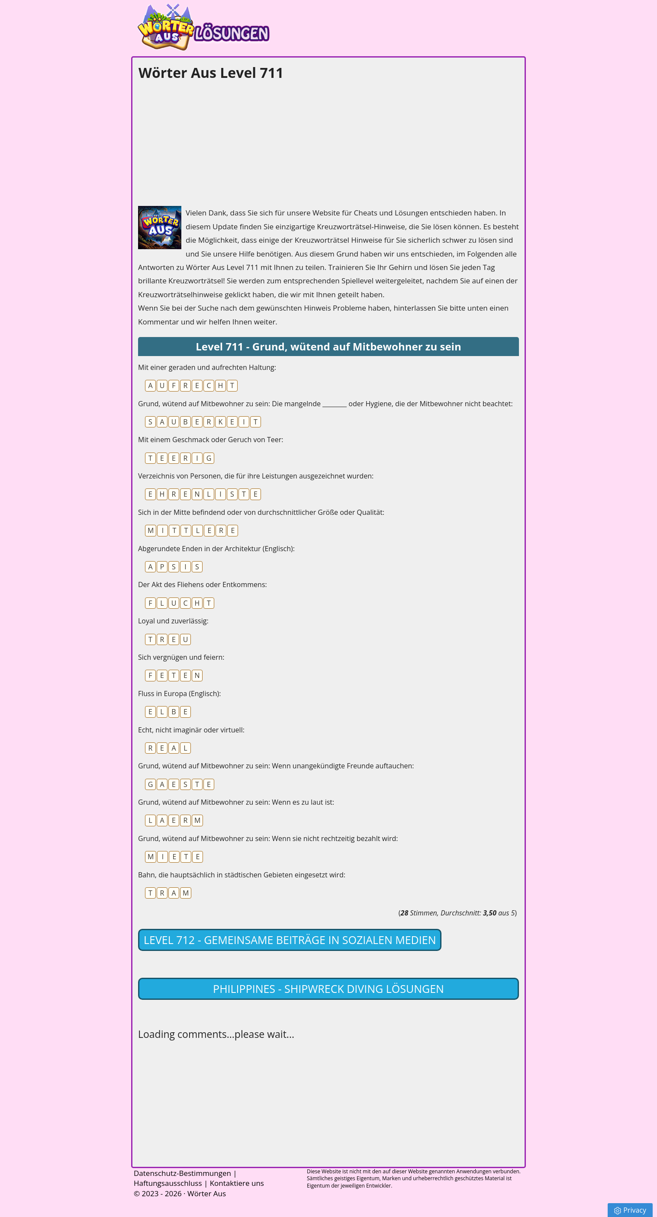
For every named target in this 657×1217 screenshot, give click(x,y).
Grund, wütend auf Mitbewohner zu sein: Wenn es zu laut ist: (236, 802)
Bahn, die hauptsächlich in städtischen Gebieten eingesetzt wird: (241, 875)
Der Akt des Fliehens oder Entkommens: (202, 584)
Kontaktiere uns (237, 1183)
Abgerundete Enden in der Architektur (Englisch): (216, 548)
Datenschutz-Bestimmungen (182, 1173)
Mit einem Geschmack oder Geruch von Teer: (210, 439)
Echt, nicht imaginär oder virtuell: (191, 730)
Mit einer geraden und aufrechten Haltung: (207, 367)
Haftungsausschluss (168, 1183)
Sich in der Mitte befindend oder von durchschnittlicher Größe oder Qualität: (261, 512)
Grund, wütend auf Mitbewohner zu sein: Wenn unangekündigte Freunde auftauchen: (276, 766)
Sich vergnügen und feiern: (181, 657)
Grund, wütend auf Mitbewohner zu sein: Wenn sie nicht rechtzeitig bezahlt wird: (268, 838)
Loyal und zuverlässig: (173, 621)
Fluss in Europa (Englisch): (179, 693)
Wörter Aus (206, 1193)
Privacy (630, 1210)
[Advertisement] (203, 141)
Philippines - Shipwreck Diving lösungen (328, 988)
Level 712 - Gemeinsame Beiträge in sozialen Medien (290, 939)
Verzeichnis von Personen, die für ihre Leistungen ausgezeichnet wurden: (256, 476)
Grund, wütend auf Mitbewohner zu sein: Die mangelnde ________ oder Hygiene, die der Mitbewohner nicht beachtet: (325, 403)
